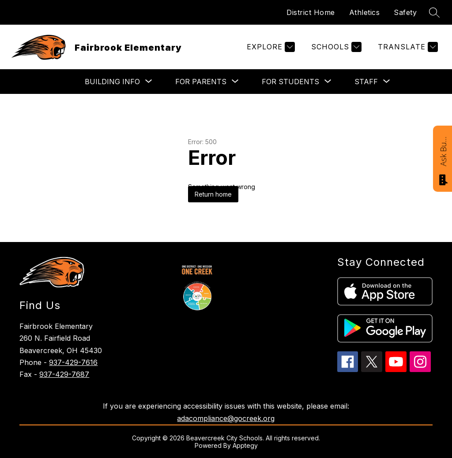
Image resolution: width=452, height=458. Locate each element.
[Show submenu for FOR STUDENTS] (290, 81)
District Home (310, 12)
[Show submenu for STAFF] (366, 81)
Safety (405, 12)
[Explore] (270, 46)
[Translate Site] (407, 46)
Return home (213, 194)
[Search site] (434, 12)
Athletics (364, 12)
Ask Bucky (443, 150)
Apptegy (245, 445)
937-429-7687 (64, 374)
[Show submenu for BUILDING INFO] (112, 81)
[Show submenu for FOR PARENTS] (200, 81)
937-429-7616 (73, 362)
